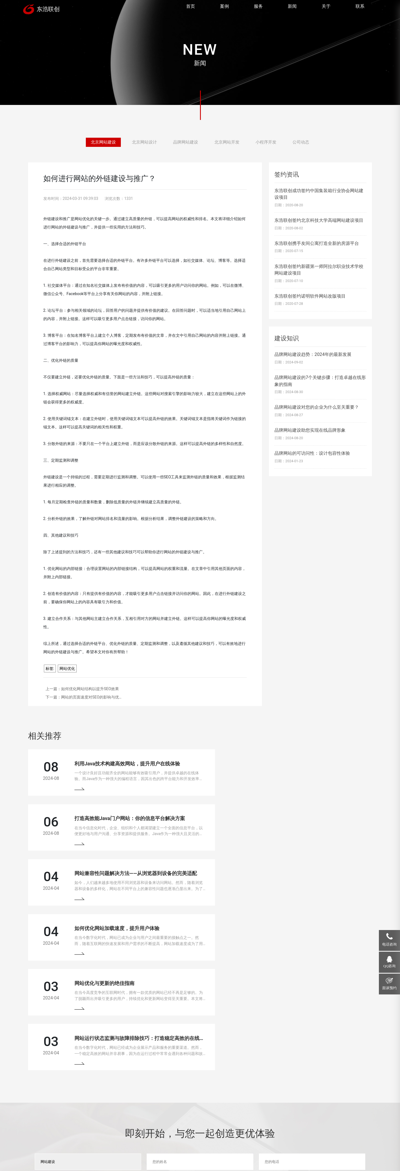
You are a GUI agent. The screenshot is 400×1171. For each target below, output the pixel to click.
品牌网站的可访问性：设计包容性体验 (312, 453)
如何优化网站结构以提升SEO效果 (90, 689)
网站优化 (67, 668)
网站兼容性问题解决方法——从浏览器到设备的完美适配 (131, 823)
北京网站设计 (142, 142)
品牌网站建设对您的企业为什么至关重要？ (316, 407)
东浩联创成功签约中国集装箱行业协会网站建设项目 (318, 194)
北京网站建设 (99, 142)
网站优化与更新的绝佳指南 (100, 883)
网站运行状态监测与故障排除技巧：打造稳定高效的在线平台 (314, 883)
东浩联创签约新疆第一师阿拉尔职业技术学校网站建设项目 (318, 270)
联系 (359, 9)
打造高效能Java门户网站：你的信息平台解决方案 (302, 764)
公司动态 (305, 142)
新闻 (291, 9)
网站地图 (189, 1151)
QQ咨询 (389, 966)
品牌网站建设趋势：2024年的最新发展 (312, 354)
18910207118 (320, 1105)
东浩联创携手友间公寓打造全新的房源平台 (316, 243)
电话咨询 (389, 944)
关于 (325, 9)
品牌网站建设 (185, 142)
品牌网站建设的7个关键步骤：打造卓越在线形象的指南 (320, 381)
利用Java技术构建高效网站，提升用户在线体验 (122, 764)
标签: (50, 668)
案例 (223, 9)
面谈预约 (389, 988)
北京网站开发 (228, 142)
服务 (257, 9)
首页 (190, 9)
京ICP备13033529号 (162, 1151)
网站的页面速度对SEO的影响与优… (91, 697)
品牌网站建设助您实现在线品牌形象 (310, 430)
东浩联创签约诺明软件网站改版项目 (310, 296)
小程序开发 (269, 142)
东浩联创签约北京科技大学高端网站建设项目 (318, 220)
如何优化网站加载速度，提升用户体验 (289, 823)
